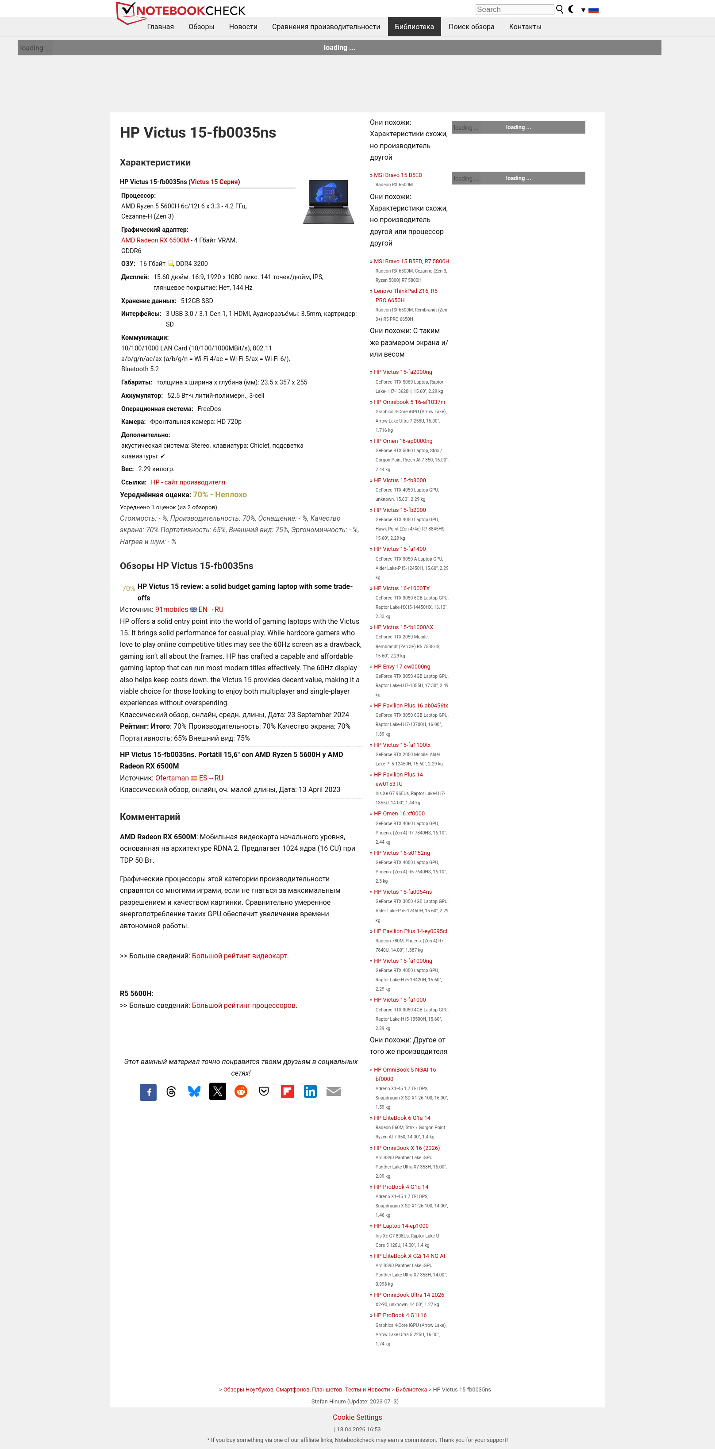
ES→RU (211, 778)
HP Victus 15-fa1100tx (402, 745)
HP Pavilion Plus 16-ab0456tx (411, 705)
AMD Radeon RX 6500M (155, 240)
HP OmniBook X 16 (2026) (407, 1148)
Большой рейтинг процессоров (244, 1005)
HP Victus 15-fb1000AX (403, 627)
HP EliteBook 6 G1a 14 (402, 1118)
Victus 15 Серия (214, 182)
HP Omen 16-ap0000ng (403, 441)
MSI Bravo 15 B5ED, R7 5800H (412, 261)
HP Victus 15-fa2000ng (403, 372)
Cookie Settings (357, 1417)
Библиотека (414, 27)
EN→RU (211, 609)
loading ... (35, 48)
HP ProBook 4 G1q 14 (401, 1187)
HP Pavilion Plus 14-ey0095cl (410, 931)
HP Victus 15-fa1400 (400, 549)
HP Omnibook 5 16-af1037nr (410, 402)
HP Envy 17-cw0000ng (402, 666)
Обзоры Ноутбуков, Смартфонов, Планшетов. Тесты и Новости (306, 1389)
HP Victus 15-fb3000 (400, 480)
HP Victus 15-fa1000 (400, 999)
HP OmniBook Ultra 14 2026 (409, 1294)
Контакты (525, 27)
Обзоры (201, 27)
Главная (160, 27)
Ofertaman (172, 778)
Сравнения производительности (326, 27)
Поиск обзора (472, 27)
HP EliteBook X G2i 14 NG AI (409, 1256)
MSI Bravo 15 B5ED (398, 175)
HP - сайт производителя (188, 482)
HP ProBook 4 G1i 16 (400, 1315)
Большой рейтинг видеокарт (239, 956)
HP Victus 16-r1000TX (402, 588)
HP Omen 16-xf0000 (399, 813)
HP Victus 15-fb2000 (400, 510)
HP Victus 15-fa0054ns (403, 891)
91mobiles (171, 609)
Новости (243, 27)
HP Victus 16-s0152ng (402, 852)
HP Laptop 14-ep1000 (401, 1225)
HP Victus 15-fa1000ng (403, 960)
